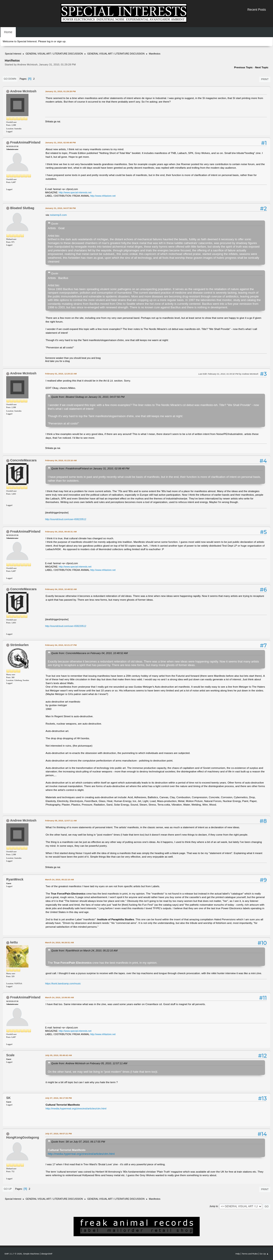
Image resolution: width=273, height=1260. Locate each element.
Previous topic (243, 67)
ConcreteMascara (23, 460)
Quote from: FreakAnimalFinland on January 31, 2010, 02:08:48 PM (90, 468)
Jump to (213, 1206)
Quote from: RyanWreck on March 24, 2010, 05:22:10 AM (84, 950)
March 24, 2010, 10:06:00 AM (59, 997)
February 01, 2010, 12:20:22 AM (61, 373)
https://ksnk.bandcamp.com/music (63, 983)
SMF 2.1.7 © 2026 (13, 1253)
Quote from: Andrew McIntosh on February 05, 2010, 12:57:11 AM (89, 1063)
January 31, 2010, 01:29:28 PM (60, 91)
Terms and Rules (250, 1253)
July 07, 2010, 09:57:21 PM (58, 1133)
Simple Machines (31, 1253)
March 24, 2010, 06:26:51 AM (59, 942)
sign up (61, 41)
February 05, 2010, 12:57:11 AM (61, 820)
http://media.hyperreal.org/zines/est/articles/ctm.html (76, 1108)
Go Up (8, 1188)
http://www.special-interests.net (75, 192)
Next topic (261, 67)
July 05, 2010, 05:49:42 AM (58, 1055)
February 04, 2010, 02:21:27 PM (61, 645)
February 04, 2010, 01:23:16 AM (61, 460)
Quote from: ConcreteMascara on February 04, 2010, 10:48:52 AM (89, 653)
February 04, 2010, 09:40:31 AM (61, 531)
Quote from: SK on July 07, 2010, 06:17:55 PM (78, 1141)
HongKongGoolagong (22, 1137)
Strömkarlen (19, 645)
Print (265, 79)
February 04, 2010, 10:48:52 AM (61, 589)
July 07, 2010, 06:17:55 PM (58, 1098)
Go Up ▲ (264, 1253)
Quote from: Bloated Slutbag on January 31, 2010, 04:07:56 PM (87, 396)
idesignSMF (46, 1253)
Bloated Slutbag (22, 208)
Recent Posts (256, 9)
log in (50, 41)
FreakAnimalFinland (25, 142)
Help (237, 1253)
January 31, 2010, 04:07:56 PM (60, 208)
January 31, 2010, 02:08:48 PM (60, 142)
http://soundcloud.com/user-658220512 (65, 519)
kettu (14, 942)
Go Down (10, 78)
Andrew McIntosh (23, 91)
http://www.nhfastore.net (103, 195)
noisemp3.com (58, 214)
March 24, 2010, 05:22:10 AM (59, 879)
